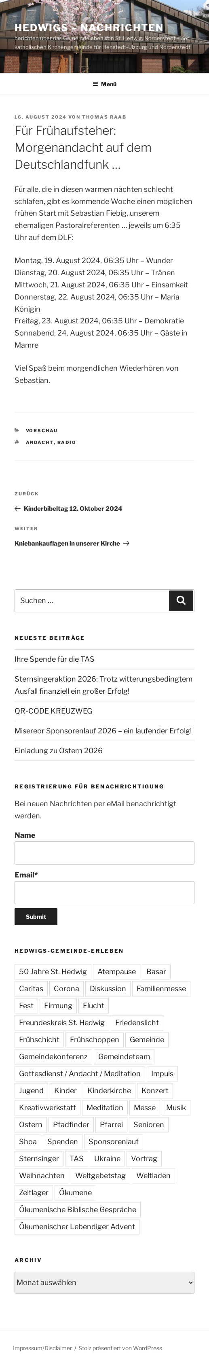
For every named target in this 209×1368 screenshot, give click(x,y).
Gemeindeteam (124, 1056)
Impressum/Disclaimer (42, 1348)
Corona (66, 988)
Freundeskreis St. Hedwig (62, 1022)
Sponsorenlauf (114, 1141)
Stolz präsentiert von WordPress (120, 1348)
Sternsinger (39, 1158)
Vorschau (42, 430)
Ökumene (75, 1192)
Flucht (93, 1005)
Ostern (30, 1124)
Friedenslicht (137, 1022)
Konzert (155, 1090)
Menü (104, 84)
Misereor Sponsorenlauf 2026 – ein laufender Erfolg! (103, 730)
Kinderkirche (109, 1090)
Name (104, 848)
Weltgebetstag (100, 1175)
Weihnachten (42, 1175)
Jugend (31, 1090)
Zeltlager (34, 1192)
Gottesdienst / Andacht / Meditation (80, 1073)
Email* (104, 887)
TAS (77, 1158)
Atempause (116, 971)
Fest (26, 1005)
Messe (145, 1107)
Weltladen (153, 1175)
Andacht (40, 442)
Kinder (65, 1090)
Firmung (58, 1005)
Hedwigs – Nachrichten (89, 28)
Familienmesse (161, 988)
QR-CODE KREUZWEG (53, 711)
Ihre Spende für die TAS (55, 659)
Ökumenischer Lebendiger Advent (77, 1226)
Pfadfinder (71, 1124)
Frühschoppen (94, 1039)
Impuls (162, 1073)
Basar (156, 971)
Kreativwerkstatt (47, 1107)
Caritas (31, 988)
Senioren (148, 1124)
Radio (67, 442)
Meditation (105, 1107)
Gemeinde (147, 1039)
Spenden (62, 1141)
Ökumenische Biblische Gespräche (77, 1209)
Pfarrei (111, 1124)
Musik (176, 1107)
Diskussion (108, 988)
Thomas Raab (104, 117)
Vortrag (144, 1158)
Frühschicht (39, 1039)
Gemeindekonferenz (53, 1056)
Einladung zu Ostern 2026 (59, 750)
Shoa (28, 1141)
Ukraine (107, 1158)
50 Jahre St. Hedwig (53, 971)
